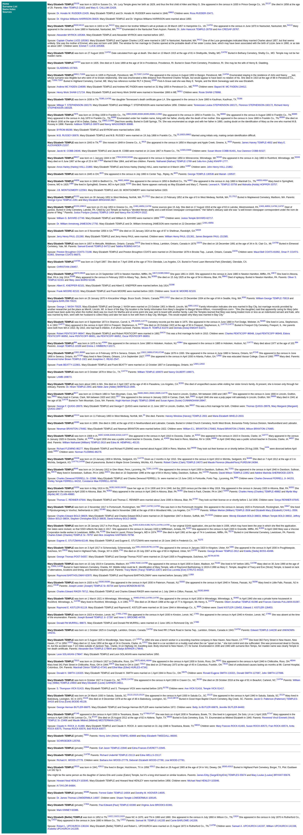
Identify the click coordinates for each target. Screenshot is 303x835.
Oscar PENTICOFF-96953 (136, 336)
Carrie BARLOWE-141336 (183, 820)
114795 (87, 754)
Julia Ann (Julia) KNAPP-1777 (212, 161)
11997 (188, 166)
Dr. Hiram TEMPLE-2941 (79, 387)
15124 (141, 695)
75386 (239, 99)
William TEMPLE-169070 (150, 372)
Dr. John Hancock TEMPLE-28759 (194, 29)
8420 (230, 142)
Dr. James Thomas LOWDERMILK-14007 (78, 798)
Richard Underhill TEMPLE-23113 (117, 755)
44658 (76, 180)
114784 (159, 525)
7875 (76, 114)
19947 (143, 506)
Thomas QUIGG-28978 (258, 406)
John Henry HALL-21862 (219, 167)
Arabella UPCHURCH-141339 (63, 828)
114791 (211, 601)
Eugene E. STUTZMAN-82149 (72, 540)
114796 (212, 825)
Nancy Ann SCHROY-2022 (133, 212)
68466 (206, 591)
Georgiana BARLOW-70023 (62, 301)
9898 (199, 607)
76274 (153, 525)
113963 (159, 114)
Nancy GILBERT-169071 (181, 372)
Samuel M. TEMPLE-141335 (150, 820)
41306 (147, 525)
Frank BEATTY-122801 (68, 364)
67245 (155, 352)
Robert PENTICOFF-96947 (71, 333)
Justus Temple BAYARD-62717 (197, 218)
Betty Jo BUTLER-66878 (205, 707)
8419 (144, 142)
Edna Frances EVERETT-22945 (148, 748)
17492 (124, 614)
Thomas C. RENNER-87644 (71, 500)
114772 (230, 324)
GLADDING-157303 (67, 68)
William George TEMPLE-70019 (272, 298)
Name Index (9, 9)
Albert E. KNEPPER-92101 (70, 285)
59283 (101, 582)
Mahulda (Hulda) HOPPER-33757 (259, 184)
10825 (182, 135)
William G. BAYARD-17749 (70, 218)
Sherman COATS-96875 (67, 254)
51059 (76, 487)
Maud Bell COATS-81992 (267, 252)
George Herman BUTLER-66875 (73, 707)
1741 (121, 550)
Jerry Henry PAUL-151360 (70, 236)
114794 (279, 679)
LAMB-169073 (64, 377)
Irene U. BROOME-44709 (131, 617)
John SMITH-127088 (272, 673)
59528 (82, 273)
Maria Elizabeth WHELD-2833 (228, 416)
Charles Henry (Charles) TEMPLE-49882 (260, 491)
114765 (108, 99)
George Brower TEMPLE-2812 (223, 551)
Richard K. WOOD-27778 (70, 760)
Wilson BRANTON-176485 (260, 428)
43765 (128, 184)
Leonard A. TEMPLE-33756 (223, 184)
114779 (74, 461)
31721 (131, 601)
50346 (130, 157)
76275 (200, 540)
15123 (136, 695)
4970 (101, 173)
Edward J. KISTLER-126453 (257, 607)
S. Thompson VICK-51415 (70, 688)
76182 (138, 563)
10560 (154, 80)
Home (6, 4)
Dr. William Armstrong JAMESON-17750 (77, 223)
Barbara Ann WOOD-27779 (114, 760)
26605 (158, 393)
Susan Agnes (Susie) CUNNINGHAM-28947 (183, 400)
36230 (124, 679)
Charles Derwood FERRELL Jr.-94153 (274, 478)
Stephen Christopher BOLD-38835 (88, 518)
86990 (82, 352)
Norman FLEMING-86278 (88, 452)
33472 (107, 472)
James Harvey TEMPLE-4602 (257, 142)
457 (100, 142)
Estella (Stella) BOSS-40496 (258, 551)
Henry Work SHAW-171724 (71, 92)
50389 (161, 273)
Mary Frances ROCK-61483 (230, 726)
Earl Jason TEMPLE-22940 (113, 748)
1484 (71, 184)
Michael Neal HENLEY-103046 (203, 780)
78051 (86, 735)
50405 (137, 321)
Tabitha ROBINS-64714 (128, 246)
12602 (143, 352)
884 (75, 342)
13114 (76, 415)
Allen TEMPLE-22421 (74, 7)
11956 (53, 566)
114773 (250, 342)
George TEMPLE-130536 (201, 174)
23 (135, 74)
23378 (137, 243)
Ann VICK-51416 (193, 688)
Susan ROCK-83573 (256, 726)
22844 (86, 747)
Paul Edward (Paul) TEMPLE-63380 (117, 805)
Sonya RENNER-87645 (286, 500)
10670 (76, 273)
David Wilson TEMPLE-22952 (234, 473)
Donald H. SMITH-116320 (70, 673)
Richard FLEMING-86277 (70, 448)
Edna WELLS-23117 (150, 755)
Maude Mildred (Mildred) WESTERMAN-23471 (97, 720)
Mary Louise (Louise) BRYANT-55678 (270, 775)
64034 (116, 230)
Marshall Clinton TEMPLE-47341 (90, 667)
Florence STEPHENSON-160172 (256, 105)
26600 (140, 393)
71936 (82, 74)
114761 (210, 25)
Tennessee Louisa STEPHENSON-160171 (215, 105)
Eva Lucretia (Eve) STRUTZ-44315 (185, 570)
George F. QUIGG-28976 (69, 406)
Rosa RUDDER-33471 (201, 13)
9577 (76, 393)
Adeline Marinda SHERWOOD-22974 (273, 473)
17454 (86, 804)
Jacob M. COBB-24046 (68, 151)
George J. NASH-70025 (69, 306)
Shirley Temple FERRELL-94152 (64, 481)
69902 (188, 135)
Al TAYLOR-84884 (66, 785)
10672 (155, 273)
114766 (148, 206)
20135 (76, 4)
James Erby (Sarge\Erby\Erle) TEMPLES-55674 (221, 775)
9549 (76, 469)
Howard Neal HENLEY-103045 (72, 780)
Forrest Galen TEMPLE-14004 (114, 793)
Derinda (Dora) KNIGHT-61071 (190, 328)
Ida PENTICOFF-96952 (109, 336)
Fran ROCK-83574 (278, 726)
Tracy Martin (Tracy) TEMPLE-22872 (143, 570)
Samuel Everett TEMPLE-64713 (94, 246)
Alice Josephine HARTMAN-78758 (116, 535)
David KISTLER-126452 (229, 607)
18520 (76, 766)
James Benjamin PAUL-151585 (212, 236)
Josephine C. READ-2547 (105, 359)
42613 (101, 766)
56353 (117, 487)
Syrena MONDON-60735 (131, 586)
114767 (281, 206)
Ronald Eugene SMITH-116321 (219, 673)
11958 (132, 563)
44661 (120, 180)
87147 (152, 713)
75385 (101, 99)
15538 (76, 458)
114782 (149, 506)
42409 (112, 435)
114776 (65, 400)
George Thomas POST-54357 (72, 556)
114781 (155, 469)
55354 (195, 86)
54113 (111, 25)
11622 (110, 816)
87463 (142, 598)
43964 (104, 342)
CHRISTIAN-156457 (67, 267)
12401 (136, 206)
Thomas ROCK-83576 (74, 728)
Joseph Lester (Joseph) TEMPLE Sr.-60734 (91, 586)
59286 (107, 582)
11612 (167, 297)
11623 (116, 816)
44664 (126, 180)
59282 (200, 591)
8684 (236, 478)
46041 (143, 661)
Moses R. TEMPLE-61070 (155, 328)
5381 (138, 547)
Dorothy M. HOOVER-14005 (149, 793)
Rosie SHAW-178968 (210, 92)
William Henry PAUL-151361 (179, 236)
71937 (139, 74)
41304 (141, 525)
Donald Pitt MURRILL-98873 (71, 623)
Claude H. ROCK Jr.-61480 (71, 726)
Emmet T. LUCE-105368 (91, 46)
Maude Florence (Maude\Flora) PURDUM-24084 (233, 462)
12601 (76, 352)
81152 (76, 196)
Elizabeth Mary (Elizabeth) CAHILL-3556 (276, 510)
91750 (165, 688)
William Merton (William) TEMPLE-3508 (230, 510)
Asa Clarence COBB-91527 (251, 151)
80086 (152, 114)
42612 (152, 766)
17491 (118, 614)
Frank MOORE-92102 (68, 291)
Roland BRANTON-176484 (231, 428)
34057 (100, 435)
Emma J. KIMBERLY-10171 (101, 346)
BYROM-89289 (64, 130)
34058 (214, 438)
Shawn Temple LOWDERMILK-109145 (136, 798)
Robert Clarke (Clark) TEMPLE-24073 (183, 462)
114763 (77, 62)
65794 (210, 556)
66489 (249, 458)
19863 (128, 114)
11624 (122, 816)
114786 (155, 547)
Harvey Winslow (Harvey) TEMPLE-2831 (186, 416)
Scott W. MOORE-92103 (183, 291)
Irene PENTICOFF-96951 (82, 336)
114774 (124, 371)
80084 (140, 114)
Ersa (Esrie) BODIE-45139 (72, 701)
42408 (106, 435)
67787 (195, 499)
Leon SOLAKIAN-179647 (70, 654)
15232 (210, 515)
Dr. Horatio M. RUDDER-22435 (73, 13)
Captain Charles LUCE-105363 (73, 40)
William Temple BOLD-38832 (277, 516)
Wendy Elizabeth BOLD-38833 (245, 516)
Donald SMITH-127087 (248, 673)
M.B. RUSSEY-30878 (68, 135)
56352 (112, 487)
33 (178, 135)
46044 (149, 661)
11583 (183, 150)
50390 (72, 276)
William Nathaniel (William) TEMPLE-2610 (84, 442)
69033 (169, 717)
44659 (259, 180)
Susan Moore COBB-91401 (222, 151)
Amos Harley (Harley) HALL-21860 (74, 167)
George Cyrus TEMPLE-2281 (63, 200)
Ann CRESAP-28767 (228, 29)
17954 (118, 157)
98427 (76, 157)
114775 (164, 393)
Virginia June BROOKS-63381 (156, 805)
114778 (140, 458)
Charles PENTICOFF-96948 (239, 333)
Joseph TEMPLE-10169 (69, 346)
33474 (53, 472)
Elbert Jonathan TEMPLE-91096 (241, 602)
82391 (181, 383)
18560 (224, 766)
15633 (143, 547)
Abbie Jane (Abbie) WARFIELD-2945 (116, 387)
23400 (188, 150)
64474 (140, 324)
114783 (156, 506)
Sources (7, 12)
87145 (76, 713)
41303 (135, 525)
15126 (85, 698)
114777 (125, 435)
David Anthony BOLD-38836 (121, 518)
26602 (152, 393)
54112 (81, 25)
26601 (146, 393)
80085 (146, 114)
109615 (83, 206)
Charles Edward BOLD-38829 (72, 516)
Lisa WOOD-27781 (174, 760)
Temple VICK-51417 (213, 688)
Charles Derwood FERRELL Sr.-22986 (76, 478)
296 (132, 321)
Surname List (10, 6)
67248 (161, 352)
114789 (149, 598)
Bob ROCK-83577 (96, 728)
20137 (268, 4)
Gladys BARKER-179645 (130, 648)
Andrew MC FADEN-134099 (71, 86)
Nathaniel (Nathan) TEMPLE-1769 (174, 161)
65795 (149, 547)
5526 (76, 25)
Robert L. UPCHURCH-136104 (73, 826)
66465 (136, 598)
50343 (124, 157)
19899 (149, 352)
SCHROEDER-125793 (68, 741)
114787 (194, 550)
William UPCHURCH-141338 (281, 826)
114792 (149, 629)
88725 (176, 698)
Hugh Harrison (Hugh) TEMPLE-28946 (135, 400)
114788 (144, 563)
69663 (171, 12)
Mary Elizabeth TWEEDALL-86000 (159, 736)
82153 (76, 206)
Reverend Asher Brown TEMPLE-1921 (67, 359)
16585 (76, 422)
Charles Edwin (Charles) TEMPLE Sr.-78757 (70, 535)
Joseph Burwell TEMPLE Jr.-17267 (95, 617)
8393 (162, 297)
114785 (166, 525)
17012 (147, 196)
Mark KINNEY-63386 (67, 810)
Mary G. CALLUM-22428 (103, 7)
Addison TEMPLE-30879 (87, 124)
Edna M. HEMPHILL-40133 (125, 442)
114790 (155, 598)
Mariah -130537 (227, 174)
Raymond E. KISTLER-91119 (72, 607)
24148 (56, 585)
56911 (76, 74)
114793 (130, 679)
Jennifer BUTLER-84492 (231, 707)
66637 (192, 405)
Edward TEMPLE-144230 (264, 630)
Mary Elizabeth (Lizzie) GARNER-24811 (102, 683)
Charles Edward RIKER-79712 (72, 591)
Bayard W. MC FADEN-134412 (230, 86)
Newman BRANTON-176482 (71, 428)
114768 (275, 243)
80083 (134, 114)
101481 (102, 509)
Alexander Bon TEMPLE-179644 (95, 648)
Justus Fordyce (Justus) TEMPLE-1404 (94, 212)
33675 (137, 661)
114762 (108, 52)
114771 (61, 324)
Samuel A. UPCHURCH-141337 (248, 826)
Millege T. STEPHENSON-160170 (74, 105)
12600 (147, 356)
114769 (77, 261)
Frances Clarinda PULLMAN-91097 (281, 602)
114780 (81, 461)
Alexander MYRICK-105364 (71, 35)
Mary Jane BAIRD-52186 (82, 280)
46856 (142, 206)
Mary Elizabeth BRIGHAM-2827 (99, 200)
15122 (130, 695)
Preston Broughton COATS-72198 (74, 252)
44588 (86, 792)
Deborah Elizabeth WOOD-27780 (146, 760)
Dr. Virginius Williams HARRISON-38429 (78, 19)
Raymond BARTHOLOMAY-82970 (74, 575)
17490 (196, 622)
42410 (118, 435)
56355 (123, 487)
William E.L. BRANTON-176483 (199, 428)
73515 (76, 661)
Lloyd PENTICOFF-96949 (268, 333)
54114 (119, 28)
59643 (166, 273)
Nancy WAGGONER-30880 (119, 124)
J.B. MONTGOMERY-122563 (72, 190)
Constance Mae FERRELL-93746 (99, 481)
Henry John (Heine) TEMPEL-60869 (117, 736)
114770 (144, 321)
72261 (149, 469)
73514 (142, 664)
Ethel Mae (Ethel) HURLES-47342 (129, 667)
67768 (146, 713)
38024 (159, 531)
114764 (145, 74)
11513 (138, 639)
